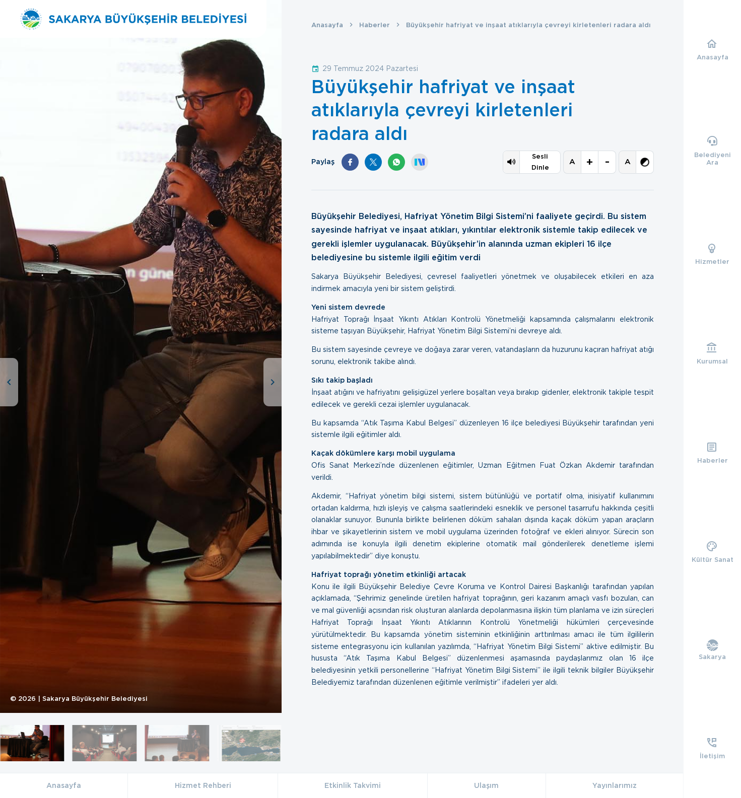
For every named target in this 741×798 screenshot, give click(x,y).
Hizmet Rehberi (203, 785)
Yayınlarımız (614, 785)
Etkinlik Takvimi (352, 785)
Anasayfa (327, 25)
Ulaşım (486, 785)
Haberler (374, 25)
